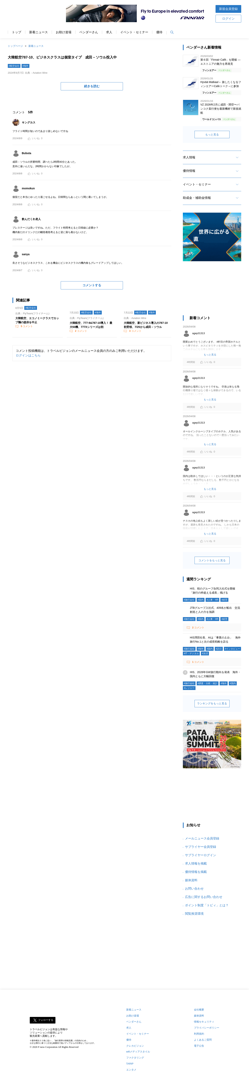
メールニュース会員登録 (202, 838)
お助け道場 (63, 32)
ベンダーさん (88, 32)
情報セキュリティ (204, 1021)
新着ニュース (38, 32)
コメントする (91, 285)
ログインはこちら (28, 355)
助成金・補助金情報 (197, 197)
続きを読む (92, 86)
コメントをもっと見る (212, 560)
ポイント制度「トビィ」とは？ (207, 905)
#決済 (205, 653)
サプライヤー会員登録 (200, 846)
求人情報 (189, 157)
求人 (109, 32)
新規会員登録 (228, 8)
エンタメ (131, 1069)
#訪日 (219, 648)
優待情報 (189, 170)
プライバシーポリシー (206, 1027)
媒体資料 (191, 880)
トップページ (15, 46)
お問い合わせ (194, 888)
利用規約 (199, 1033)
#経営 (224, 599)
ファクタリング (135, 1057)
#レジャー (189, 688)
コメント (26, 326)
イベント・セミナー (134, 32)
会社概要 (199, 1009)
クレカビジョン (135, 1045)
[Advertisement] (212, 290)
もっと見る (212, 134)
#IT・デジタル (191, 653)
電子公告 (199, 1045)
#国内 (201, 599)
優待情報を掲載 (196, 871)
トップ (16, 32)
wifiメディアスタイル (138, 1051)
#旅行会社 (189, 599)
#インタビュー (232, 648)
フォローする (45, 1019)
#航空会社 (14, 66)
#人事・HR (212, 599)
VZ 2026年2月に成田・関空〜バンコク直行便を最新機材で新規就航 (220, 108)
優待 (159, 32)
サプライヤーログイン (200, 855)
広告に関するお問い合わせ (203, 897)
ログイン (228, 18)
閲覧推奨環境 (194, 913)
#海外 (26, 66)
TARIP (129, 1063)
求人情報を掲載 (196, 863)
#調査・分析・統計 (208, 683)
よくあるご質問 (203, 1039)
